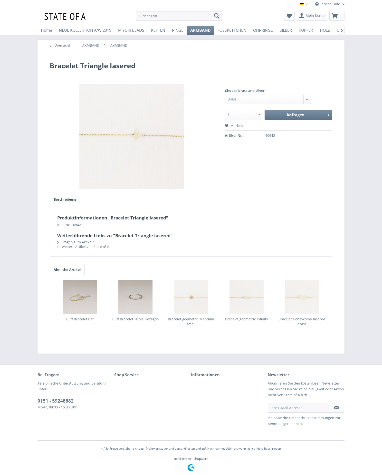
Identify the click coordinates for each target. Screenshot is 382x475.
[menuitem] (179, 16)
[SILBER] (285, 30)
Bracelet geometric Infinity (246, 319)
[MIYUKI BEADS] (131, 30)
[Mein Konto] (312, 16)
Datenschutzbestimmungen (311, 418)
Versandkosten (185, 448)
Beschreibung (65, 199)
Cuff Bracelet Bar (80, 319)
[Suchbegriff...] (179, 16)
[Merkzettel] (289, 16)
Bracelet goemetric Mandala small (191, 321)
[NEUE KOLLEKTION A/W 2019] (85, 30)
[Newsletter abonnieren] (336, 408)
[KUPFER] (305, 30)
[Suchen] (217, 16)
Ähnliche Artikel (67, 269)
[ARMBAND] (200, 30)
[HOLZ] (324, 30)
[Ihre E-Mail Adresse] (298, 408)
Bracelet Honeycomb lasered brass (301, 321)
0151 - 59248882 (56, 401)
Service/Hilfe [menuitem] (328, 4)
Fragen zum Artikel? (75, 242)
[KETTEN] (158, 30)
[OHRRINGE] (263, 30)
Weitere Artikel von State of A (83, 246)
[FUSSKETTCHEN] (232, 30)
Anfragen (307, 114)
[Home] (47, 30)
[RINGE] (178, 30)
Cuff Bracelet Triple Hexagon (135, 319)
